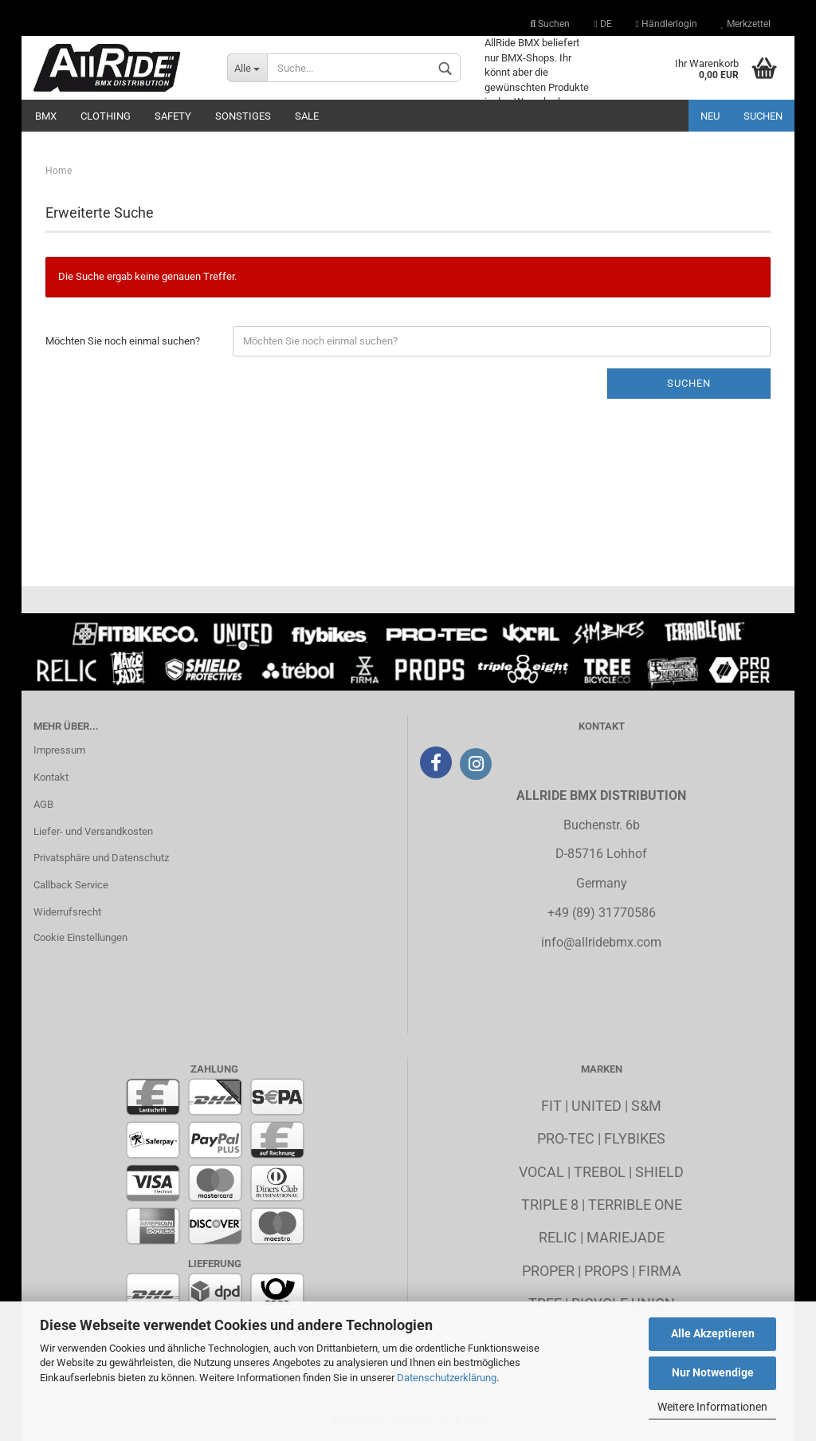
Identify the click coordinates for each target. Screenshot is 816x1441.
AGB (43, 804)
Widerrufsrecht (67, 912)
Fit (551, 1105)
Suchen (551, 24)
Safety (173, 116)
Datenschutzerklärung (446, 1378)
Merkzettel (746, 24)
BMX (46, 116)
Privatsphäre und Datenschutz (101, 858)
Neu (710, 116)
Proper (548, 1270)
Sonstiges (243, 116)
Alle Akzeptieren (713, 1333)
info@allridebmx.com (601, 942)
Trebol (600, 1171)
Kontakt (51, 777)
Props (606, 1270)
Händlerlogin (666, 24)
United (596, 1105)
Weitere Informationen (712, 1406)
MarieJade (625, 1237)
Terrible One (635, 1204)
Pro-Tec (565, 1138)
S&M (646, 1105)
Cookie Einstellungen (80, 937)
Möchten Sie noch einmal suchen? (122, 341)
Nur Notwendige (713, 1372)
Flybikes (634, 1138)
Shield (659, 1171)
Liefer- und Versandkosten (93, 831)
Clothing (105, 116)
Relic (558, 1237)
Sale (307, 116)
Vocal (541, 1171)
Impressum (59, 750)
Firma (659, 1270)
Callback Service (70, 885)
